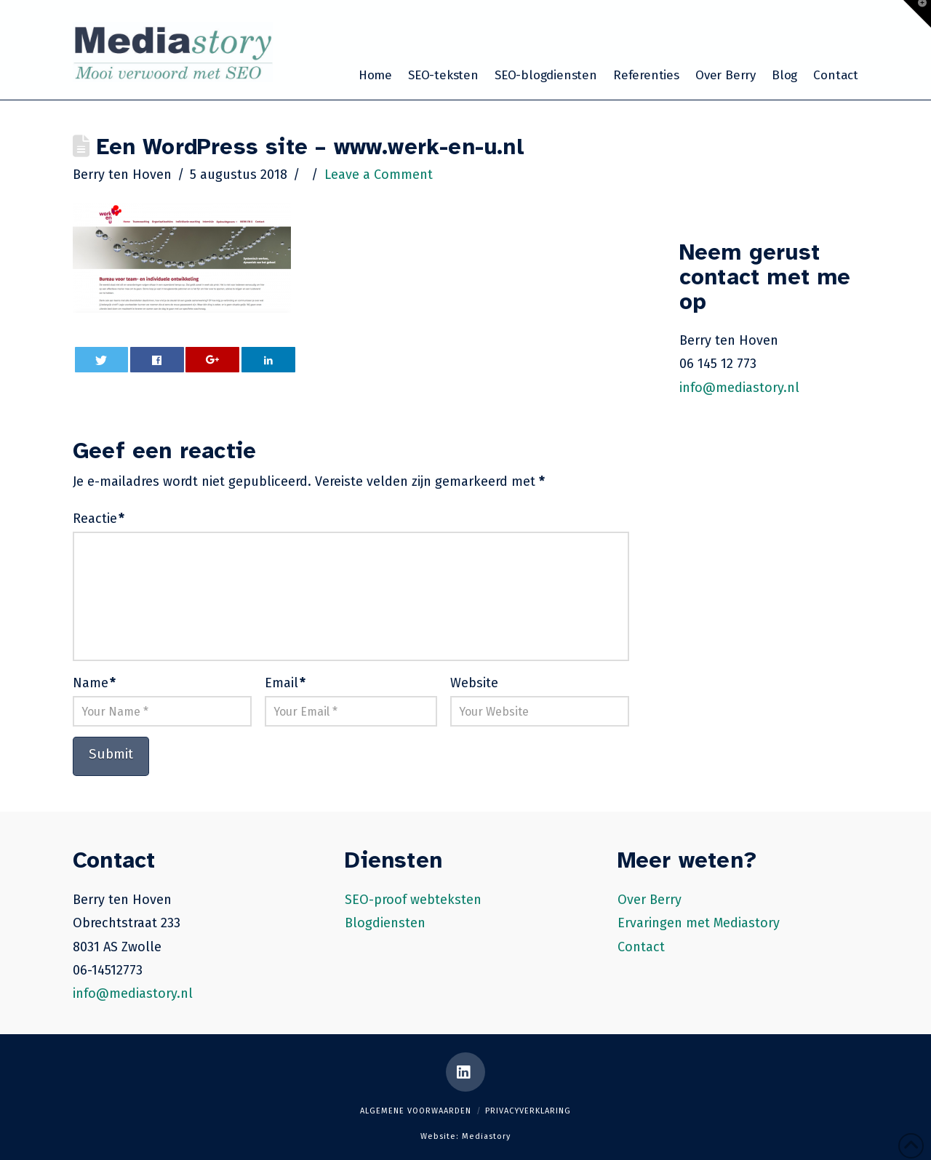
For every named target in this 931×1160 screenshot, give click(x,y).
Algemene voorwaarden (415, 1111)
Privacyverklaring (528, 1111)
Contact (641, 947)
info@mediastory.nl (739, 388)
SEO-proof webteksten (413, 900)
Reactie (98, 519)
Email (285, 683)
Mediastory (486, 1136)
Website (474, 683)
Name (94, 683)
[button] (917, 14)
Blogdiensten (385, 923)
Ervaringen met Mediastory (699, 923)
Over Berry (650, 900)
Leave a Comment (378, 175)
